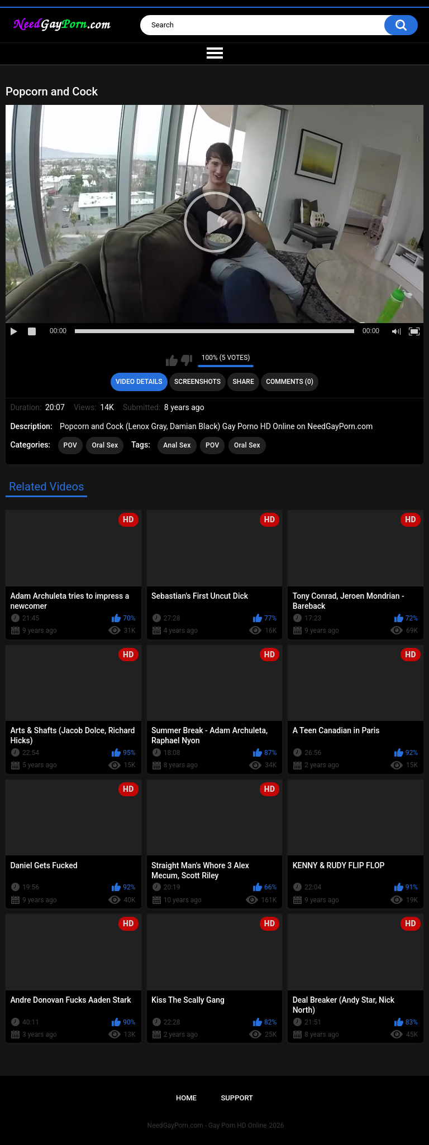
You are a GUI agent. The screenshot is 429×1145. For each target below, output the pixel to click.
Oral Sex (105, 445)
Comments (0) (289, 382)
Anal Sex (176, 445)
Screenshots (197, 382)
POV (70, 445)
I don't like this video (186, 360)
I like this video (172, 360)
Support (237, 1098)
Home (186, 1098)
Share (243, 382)
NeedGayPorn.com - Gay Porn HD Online (207, 1125)
